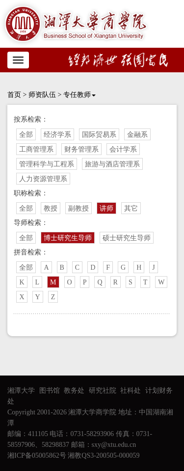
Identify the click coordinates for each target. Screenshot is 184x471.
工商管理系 (36, 149)
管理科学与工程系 (46, 164)
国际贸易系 (99, 134)
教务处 (74, 390)
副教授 (78, 208)
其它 (131, 208)
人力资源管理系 (43, 179)
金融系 (137, 134)
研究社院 (102, 390)
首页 (14, 94)
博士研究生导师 (68, 238)
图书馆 (49, 390)
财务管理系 (81, 149)
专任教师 (79, 94)
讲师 (106, 208)
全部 (26, 134)
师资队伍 (42, 94)
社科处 (130, 390)
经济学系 (57, 134)
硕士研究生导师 (127, 238)
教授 (50, 208)
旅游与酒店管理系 (112, 164)
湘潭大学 (21, 390)
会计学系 (123, 149)
